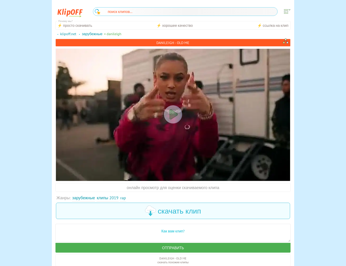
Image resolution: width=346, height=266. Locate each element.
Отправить (173, 248)
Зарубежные (83, 197)
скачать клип (173, 210)
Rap (123, 197)
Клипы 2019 (107, 197)
